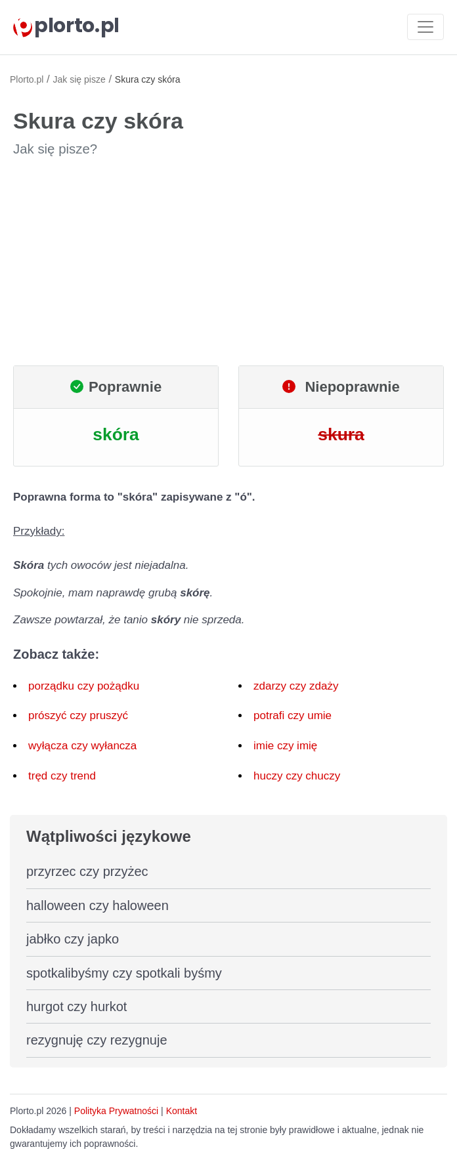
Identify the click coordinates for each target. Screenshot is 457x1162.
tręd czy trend (62, 776)
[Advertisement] (228, 262)
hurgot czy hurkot (76, 1006)
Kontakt (181, 1111)
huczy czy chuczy (296, 776)
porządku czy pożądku (83, 686)
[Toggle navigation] (425, 27)
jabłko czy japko (72, 939)
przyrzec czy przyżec (87, 871)
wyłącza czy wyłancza (82, 745)
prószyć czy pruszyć (78, 715)
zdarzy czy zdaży (295, 686)
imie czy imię (285, 745)
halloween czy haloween (97, 905)
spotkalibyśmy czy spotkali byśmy (124, 973)
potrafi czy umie (292, 715)
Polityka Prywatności (116, 1111)
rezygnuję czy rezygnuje (96, 1040)
